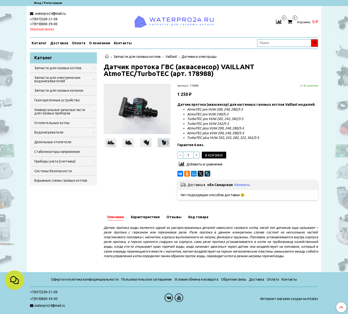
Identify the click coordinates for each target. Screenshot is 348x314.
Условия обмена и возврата (196, 279)
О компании (99, 43)
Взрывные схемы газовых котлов (60, 180)
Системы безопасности (53, 171)
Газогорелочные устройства (57, 100)
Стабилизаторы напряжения (57, 152)
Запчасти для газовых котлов (137, 57)
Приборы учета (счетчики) (54, 161)
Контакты (123, 43)
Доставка (59, 43)
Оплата (79, 43)
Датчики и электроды (199, 57)
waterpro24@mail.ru (50, 13)
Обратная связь (233, 279)
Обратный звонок (42, 29)
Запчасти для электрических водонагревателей (57, 79)
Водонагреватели (48, 132)
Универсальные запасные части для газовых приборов (59, 111)
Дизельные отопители (52, 142)
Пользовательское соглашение (146, 279)
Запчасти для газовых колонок (58, 90)
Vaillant (171, 57)
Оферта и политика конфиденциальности (85, 279)
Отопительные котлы (52, 123)
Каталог (39, 43)
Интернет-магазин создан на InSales (289, 298)
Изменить (242, 185)
